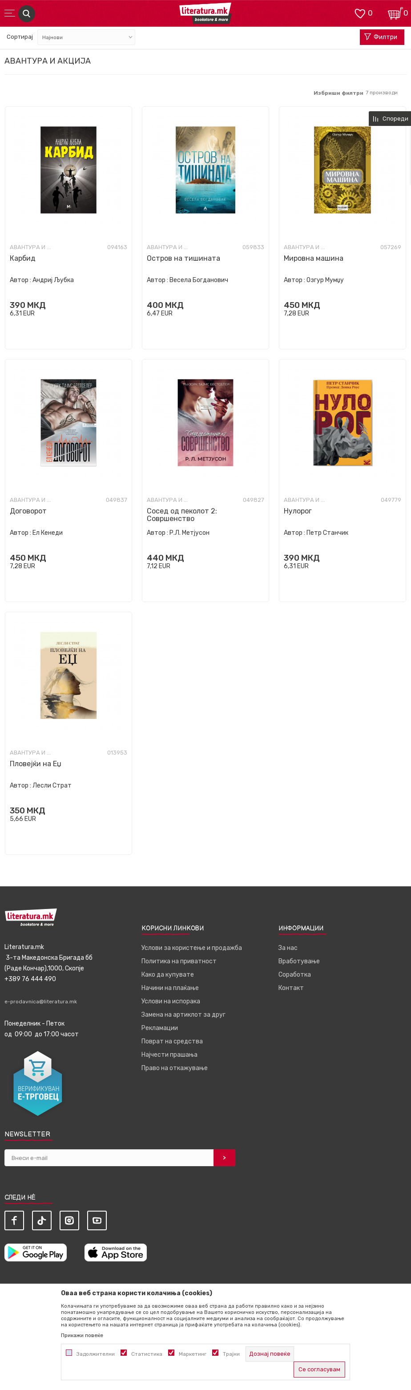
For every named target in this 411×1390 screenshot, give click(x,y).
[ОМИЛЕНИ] (360, 12)
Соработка (294, 974)
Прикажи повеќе (82, 1335)
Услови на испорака (170, 1001)
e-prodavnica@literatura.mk (40, 1001)
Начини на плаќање (170, 988)
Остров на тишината (183, 258)
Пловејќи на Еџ (35, 764)
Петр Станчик (327, 533)
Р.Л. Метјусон (189, 533)
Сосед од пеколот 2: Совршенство (182, 514)
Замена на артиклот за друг (183, 1014)
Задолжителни (96, 1354)
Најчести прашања (169, 1055)
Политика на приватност (179, 961)
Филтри (380, 37)
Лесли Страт (52, 785)
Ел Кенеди (47, 533)
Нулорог (298, 511)
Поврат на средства (172, 1041)
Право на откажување (174, 1068)
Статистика (146, 1354)
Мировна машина (313, 258)
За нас (288, 948)
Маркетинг (192, 1354)
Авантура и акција (32, 247)
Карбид (23, 258)
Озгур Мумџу (325, 280)
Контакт (291, 988)
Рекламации (159, 1028)
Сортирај (20, 36)
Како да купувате (167, 974)
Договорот (28, 511)
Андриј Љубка (53, 280)
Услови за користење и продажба (191, 948)
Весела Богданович (198, 280)
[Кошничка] (395, 12)
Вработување (299, 961)
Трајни (231, 1354)
